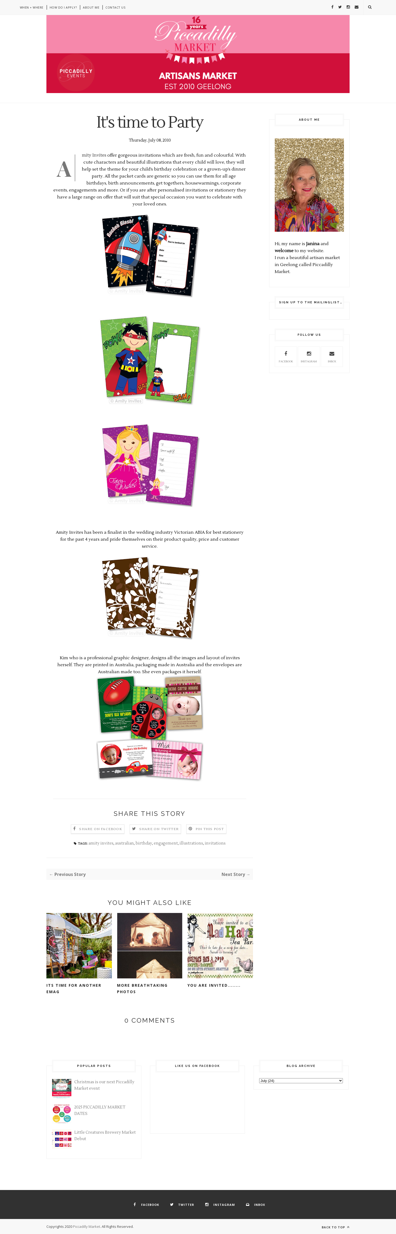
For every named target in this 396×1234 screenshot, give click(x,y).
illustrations (191, 843)
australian (124, 843)
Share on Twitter (159, 829)
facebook (286, 356)
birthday (143, 843)
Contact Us (115, 7)
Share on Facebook (100, 829)
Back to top (336, 1227)
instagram (309, 356)
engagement (166, 843)
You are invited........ (214, 985)
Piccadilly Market (86, 1226)
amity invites (101, 843)
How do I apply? (63, 7)
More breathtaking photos (142, 988)
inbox (332, 356)
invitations (215, 843)
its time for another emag (73, 988)
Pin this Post (210, 829)
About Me (91, 7)
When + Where (31, 7)
